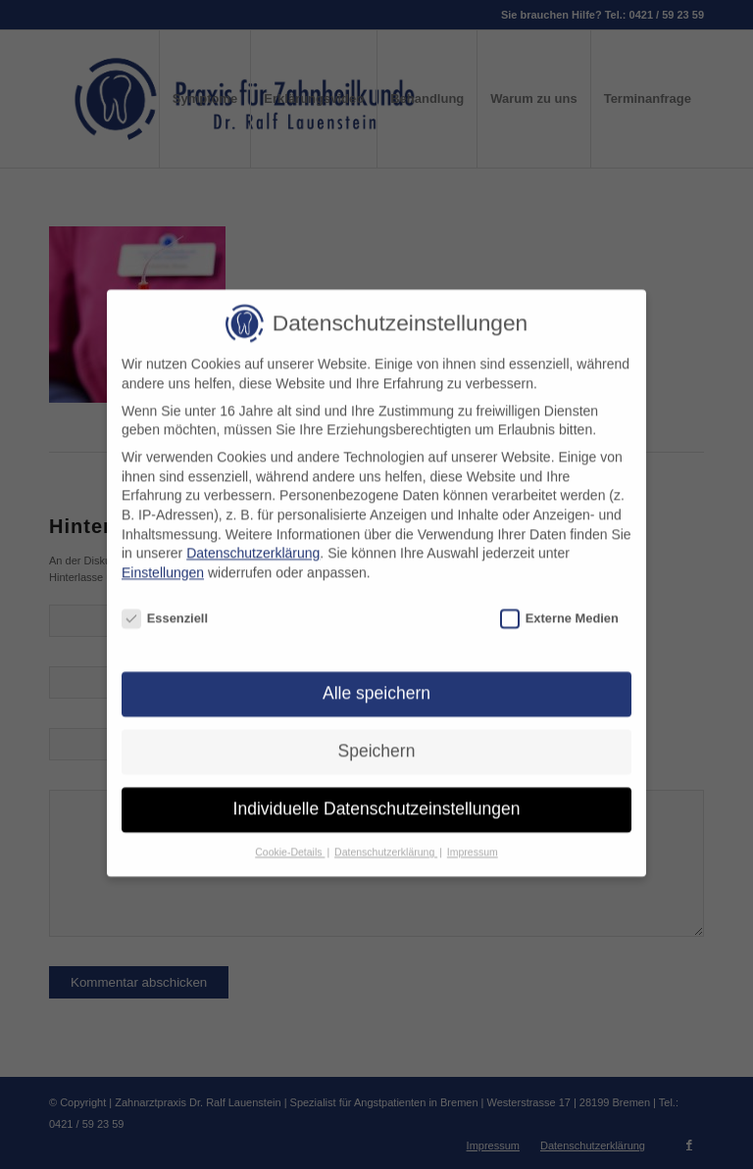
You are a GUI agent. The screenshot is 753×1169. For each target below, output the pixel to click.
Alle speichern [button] (376, 683)
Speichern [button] (377, 741)
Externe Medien (559, 608)
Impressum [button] (472, 842)
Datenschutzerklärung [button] (385, 842)
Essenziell (165, 608)
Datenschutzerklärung (253, 543)
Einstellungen (163, 562)
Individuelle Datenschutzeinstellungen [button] (377, 798)
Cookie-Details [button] (290, 842)
